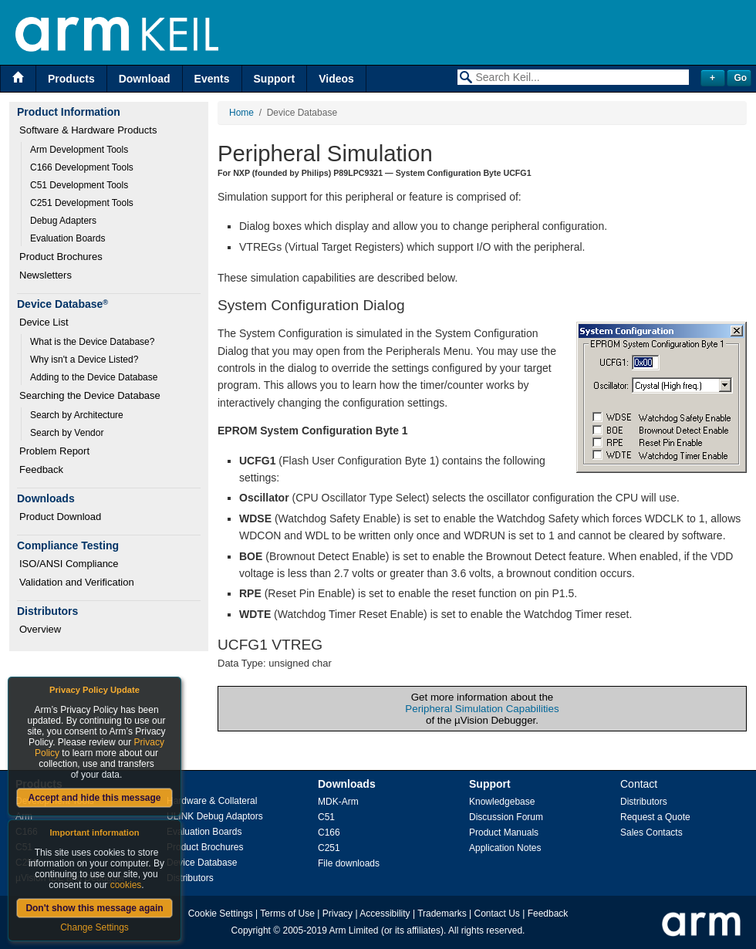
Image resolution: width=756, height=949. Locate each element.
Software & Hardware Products (88, 130)
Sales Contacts (651, 832)
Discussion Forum (506, 817)
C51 (326, 817)
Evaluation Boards (67, 238)
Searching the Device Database (89, 395)
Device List (44, 322)
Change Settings (94, 927)
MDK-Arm (338, 801)
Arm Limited (354, 930)
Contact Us (497, 913)
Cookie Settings (220, 913)
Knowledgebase (502, 801)
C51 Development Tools (79, 185)
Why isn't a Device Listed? (84, 359)
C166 (329, 832)
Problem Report (54, 451)
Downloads (347, 784)
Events (212, 79)
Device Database (202, 862)
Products (71, 79)
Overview (40, 629)
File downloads (349, 863)
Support (274, 79)
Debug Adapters (63, 220)
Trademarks (442, 913)
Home (241, 112)
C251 (329, 848)
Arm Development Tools (79, 149)
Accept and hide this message (94, 797)
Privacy (337, 913)
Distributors (190, 878)
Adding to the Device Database (93, 377)
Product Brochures (61, 256)
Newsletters (45, 275)
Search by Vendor (66, 432)
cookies (126, 885)
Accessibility (384, 913)
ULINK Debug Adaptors (215, 816)
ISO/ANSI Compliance (69, 563)
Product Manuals (503, 832)
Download (144, 79)
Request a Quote (655, 817)
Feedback (41, 469)
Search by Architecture (76, 415)
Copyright (251, 930)
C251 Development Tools (81, 203)
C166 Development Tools (81, 167)
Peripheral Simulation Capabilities (482, 708)
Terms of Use (287, 913)
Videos (336, 79)
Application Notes (505, 848)
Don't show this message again (94, 908)
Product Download (60, 516)
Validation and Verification (76, 582)
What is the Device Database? (92, 341)
